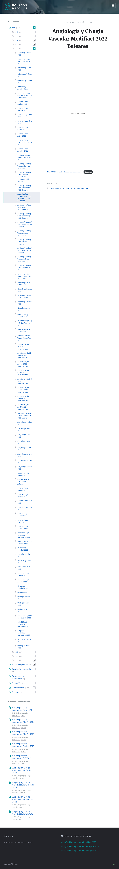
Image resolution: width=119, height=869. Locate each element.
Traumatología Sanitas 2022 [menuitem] (23, 574)
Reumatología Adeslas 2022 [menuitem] (22, 150)
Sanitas (23, 752)
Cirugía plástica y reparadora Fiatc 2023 (22, 708)
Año (83, 22)
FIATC (23, 715)
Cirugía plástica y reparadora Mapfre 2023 (23, 732)
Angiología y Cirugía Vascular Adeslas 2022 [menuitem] (24, 267)
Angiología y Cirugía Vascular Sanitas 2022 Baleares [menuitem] (24, 166)
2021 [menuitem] (16, 44)
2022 (90, 22)
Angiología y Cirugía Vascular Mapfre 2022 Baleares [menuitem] (24, 187)
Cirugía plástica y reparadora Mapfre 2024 (23, 720)
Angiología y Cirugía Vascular (67, 188)
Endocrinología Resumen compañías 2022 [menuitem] (23, 535)
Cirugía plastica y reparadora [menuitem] (19, 677)
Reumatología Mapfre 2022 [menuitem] (22, 109)
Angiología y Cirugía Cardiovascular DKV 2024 (23, 812)
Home (66, 22)
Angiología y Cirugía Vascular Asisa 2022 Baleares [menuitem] (25, 250)
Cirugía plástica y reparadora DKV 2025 (21, 757)
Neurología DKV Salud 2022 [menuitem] (23, 283)
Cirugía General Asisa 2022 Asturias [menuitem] (23, 481)
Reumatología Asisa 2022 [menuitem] (22, 135)
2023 (15, 713)
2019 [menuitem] (16, 36)
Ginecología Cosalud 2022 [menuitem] (22, 587)
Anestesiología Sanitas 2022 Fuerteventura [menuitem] (23, 398)
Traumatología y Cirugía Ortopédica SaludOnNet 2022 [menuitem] (24, 95)
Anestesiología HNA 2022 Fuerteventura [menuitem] (23, 346)
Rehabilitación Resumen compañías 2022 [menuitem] (23, 624)
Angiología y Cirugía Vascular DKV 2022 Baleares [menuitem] (24, 224)
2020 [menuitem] (16, 40)
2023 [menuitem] (16, 652)
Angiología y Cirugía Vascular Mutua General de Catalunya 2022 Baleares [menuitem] (24, 176)
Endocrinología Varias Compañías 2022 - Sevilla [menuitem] (24, 276)
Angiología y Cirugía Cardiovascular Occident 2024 (22, 785)
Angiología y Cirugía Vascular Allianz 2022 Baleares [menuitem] (24, 258)
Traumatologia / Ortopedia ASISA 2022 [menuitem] (23, 61)
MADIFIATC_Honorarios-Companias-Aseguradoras (64, 172)
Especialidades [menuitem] (18, 687)
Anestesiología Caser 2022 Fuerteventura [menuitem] (23, 372)
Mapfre (23, 727)
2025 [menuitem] (16, 660)
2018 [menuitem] (16, 32)
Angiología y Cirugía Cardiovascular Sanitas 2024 (22, 770)
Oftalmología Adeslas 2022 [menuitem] (22, 88)
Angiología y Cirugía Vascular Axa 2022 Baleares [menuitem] (24, 241)
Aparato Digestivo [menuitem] (20, 664)
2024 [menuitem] (16, 656)
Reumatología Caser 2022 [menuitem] (22, 128)
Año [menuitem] (13, 27)
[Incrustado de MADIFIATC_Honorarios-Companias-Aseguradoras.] (77, 113)
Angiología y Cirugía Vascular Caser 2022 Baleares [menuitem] (24, 233)
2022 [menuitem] (16, 48)
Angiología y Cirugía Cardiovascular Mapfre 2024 (22, 799)
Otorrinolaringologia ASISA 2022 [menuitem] (24, 542)
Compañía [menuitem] (16, 683)
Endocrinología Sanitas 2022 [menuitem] (23, 474)
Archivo (75, 22)
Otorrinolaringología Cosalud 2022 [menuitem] (24, 315)
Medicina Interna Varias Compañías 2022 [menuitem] (24, 157)
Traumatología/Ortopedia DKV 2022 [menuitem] (24, 616)
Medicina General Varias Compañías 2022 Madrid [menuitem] (24, 415)
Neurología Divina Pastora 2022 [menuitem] (24, 296)
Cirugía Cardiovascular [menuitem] (21, 669)
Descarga (88, 172)
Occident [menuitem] (15, 692)
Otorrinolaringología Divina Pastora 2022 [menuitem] (24, 323)
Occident (22, 793)
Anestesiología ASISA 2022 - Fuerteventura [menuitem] (23, 407)
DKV (22, 764)
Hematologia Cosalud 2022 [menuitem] (22, 549)
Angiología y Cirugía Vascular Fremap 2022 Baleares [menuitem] (24, 215)
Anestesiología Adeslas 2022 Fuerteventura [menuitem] (23, 389)
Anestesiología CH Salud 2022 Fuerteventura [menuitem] (24, 355)
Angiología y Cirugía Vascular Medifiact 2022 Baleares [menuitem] (24, 197)
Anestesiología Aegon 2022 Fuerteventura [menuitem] (23, 363)
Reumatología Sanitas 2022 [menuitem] (22, 103)
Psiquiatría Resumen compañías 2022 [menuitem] (23, 632)
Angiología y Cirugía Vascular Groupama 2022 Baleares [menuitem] (24, 207)
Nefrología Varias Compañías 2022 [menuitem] (24, 330)
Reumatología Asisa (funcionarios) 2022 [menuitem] (24, 142)
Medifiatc (85, 188)
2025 (15, 749)
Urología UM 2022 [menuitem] (24, 592)
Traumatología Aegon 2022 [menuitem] (23, 580)
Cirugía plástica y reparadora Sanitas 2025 (23, 744)
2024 (15, 725)
